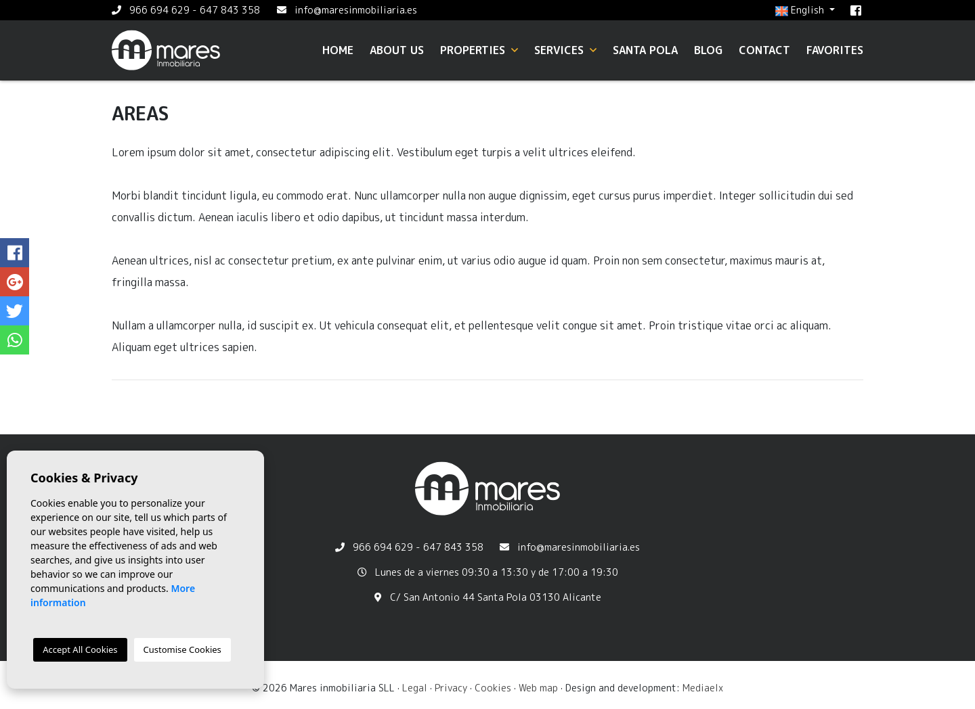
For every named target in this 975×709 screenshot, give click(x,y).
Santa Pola (645, 50)
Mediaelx (702, 687)
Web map (538, 687)
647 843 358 (230, 9)
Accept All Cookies (80, 649)
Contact (764, 50)
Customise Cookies (182, 649)
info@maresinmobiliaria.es (356, 9)
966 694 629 (159, 9)
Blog (708, 50)
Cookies (493, 687)
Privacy (451, 687)
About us (397, 50)
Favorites (834, 50)
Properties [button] (479, 50)
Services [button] (565, 50)
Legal (414, 687)
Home (337, 50)
